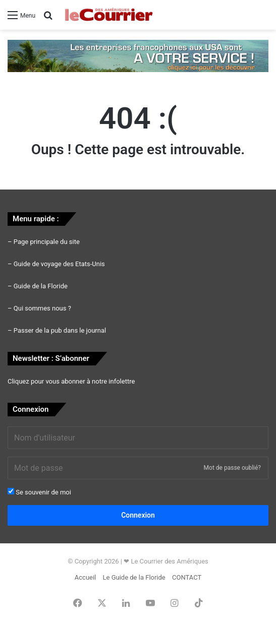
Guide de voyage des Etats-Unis (59, 264)
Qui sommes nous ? (42, 308)
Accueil (85, 577)
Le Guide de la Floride (134, 577)
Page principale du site (47, 241)
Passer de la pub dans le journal (60, 330)
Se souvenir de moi (39, 492)
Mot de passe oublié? (232, 467)
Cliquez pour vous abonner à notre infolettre (71, 381)
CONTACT (186, 577)
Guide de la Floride (41, 286)
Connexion (138, 515)
